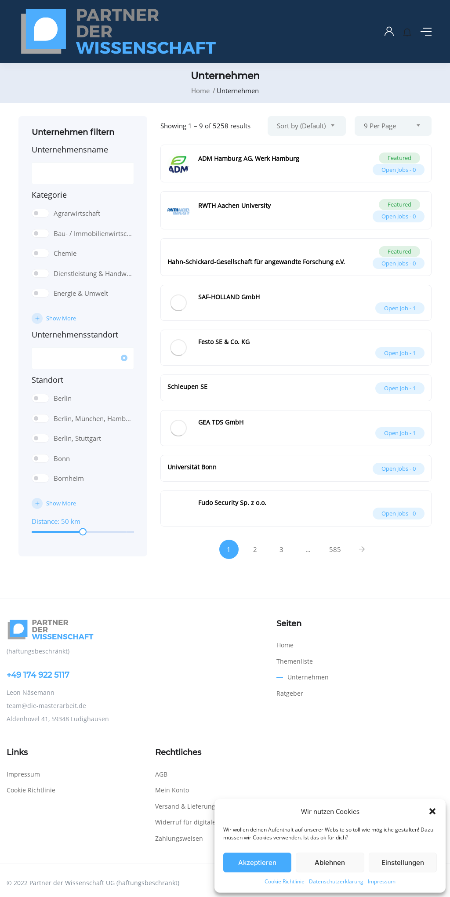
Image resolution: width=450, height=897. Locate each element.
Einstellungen (402, 862)
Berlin (63, 398)
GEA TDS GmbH (220, 422)
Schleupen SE (187, 386)
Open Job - (400, 308)
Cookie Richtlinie (285, 881)
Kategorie (49, 195)
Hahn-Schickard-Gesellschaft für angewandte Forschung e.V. (256, 262)
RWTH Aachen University (234, 205)
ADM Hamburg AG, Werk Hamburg (248, 158)
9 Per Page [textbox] (380, 125)
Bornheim (69, 478)
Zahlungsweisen (179, 838)
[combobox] (307, 126)
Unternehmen (308, 677)
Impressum (382, 881)
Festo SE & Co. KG (224, 342)
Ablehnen (330, 862)
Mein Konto (172, 790)
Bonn (62, 458)
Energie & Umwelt (81, 293)
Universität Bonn (192, 467)
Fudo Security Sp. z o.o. (232, 502)
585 (335, 549)
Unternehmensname (70, 149)
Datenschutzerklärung (336, 881)
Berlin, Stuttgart (77, 438)
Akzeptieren (257, 862)
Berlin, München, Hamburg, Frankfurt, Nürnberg (94, 418)
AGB (161, 774)
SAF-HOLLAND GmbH (229, 297)
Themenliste (294, 661)
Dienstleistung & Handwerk (94, 273)
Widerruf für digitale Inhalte (196, 822)
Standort (47, 380)
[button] (432, 811)
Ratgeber (289, 693)
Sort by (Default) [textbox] (301, 125)
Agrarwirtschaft (77, 213)
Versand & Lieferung (185, 806)
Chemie (65, 253)
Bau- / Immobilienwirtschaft (94, 233)
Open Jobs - (398, 170)
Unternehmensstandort (75, 334)
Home (200, 90)
